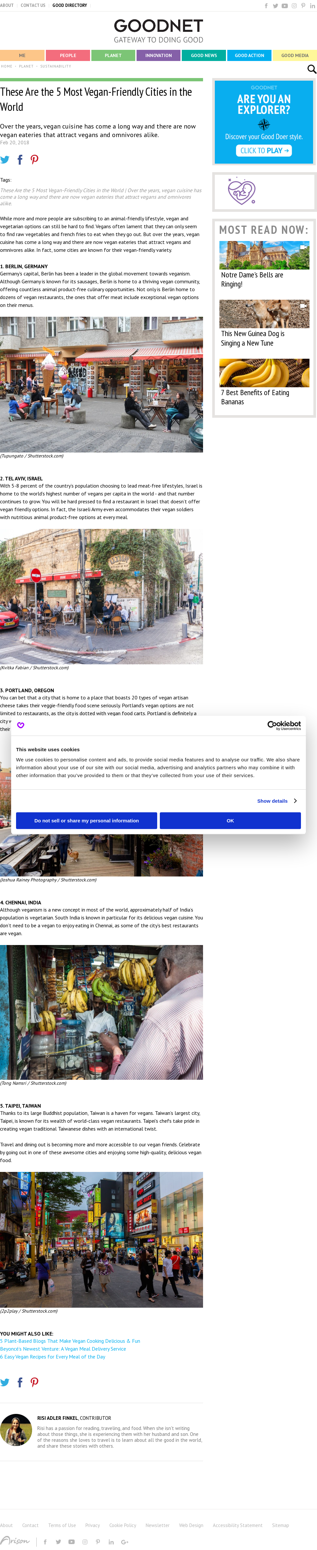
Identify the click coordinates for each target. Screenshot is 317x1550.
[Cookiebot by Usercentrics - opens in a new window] (272, 726)
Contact (30, 1525)
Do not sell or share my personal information (86, 820)
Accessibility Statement (238, 1525)
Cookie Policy (122, 1525)
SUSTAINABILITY (55, 66)
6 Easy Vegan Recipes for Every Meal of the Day (52, 1356)
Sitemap (280, 1525)
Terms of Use (62, 1525)
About (6, 1525)
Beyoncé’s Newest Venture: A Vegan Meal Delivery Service (63, 1348)
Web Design (191, 1525)
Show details (272, 801)
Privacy (92, 1525)
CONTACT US (33, 5)
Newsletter (158, 1525)
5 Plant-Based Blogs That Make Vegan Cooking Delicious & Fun (70, 1341)
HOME (6, 66)
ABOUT (7, 5)
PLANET (26, 66)
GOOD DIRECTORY (69, 5)
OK (230, 820)
